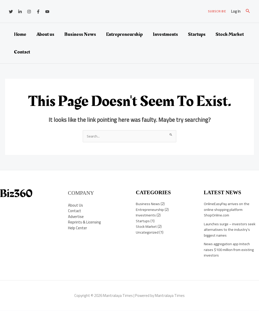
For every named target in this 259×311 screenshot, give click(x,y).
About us (45, 34)
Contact (22, 52)
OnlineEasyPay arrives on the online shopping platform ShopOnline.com (227, 209)
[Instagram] (29, 12)
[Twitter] (11, 12)
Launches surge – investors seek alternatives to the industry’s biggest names (230, 229)
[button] (217, 11)
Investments (165, 34)
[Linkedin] (20, 12)
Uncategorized (148, 232)
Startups (196, 34)
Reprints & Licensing (84, 222)
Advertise (76, 216)
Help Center (77, 228)
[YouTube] (47, 12)
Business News (80, 34)
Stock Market (229, 34)
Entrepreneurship (124, 34)
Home (20, 34)
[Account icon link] (236, 11)
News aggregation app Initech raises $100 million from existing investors (230, 249)
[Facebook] (38, 12)
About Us (75, 205)
